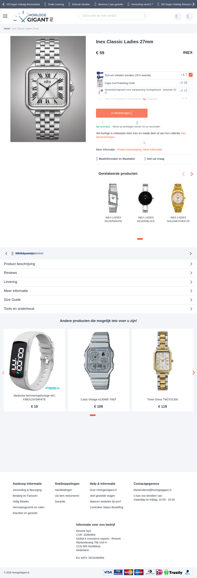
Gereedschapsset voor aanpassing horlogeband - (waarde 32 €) (134, 91)
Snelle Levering (56, 4)
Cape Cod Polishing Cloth (118, 83)
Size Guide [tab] (12, 288)
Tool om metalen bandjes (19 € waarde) (127, 75)
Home (7, 28)
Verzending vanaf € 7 (142, 4)
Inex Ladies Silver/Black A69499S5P (145, 219)
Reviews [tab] (10, 261)
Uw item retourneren (67, 495)
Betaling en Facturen (25, 495)
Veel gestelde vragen (102, 495)
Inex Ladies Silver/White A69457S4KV (113, 219)
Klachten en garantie (25, 513)
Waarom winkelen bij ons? (105, 501)
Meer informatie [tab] (16, 279)
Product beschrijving (129, 149)
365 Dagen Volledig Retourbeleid (23, 4)
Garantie (60, 501)
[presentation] (4, 4)
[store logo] (33, 16)
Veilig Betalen (21, 501)
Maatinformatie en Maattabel (117, 158)
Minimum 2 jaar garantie (110, 4)
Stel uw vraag (155, 158)
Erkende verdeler (105, 241)
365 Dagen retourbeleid (70, 241)
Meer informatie (152, 149)
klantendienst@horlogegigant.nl (152, 490)
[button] (140, 227)
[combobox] (113, 16)
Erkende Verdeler (81, 4)
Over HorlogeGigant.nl (103, 490)
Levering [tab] (10, 270)
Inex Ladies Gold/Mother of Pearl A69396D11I (178, 219)
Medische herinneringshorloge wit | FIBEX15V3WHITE (34, 385)
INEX (188, 52)
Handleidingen (63, 490)
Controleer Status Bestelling (106, 507)
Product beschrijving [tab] (19, 252)
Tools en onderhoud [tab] (19, 297)
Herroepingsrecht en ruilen (28, 507)
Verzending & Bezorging (27, 490)
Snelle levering (136, 241)
